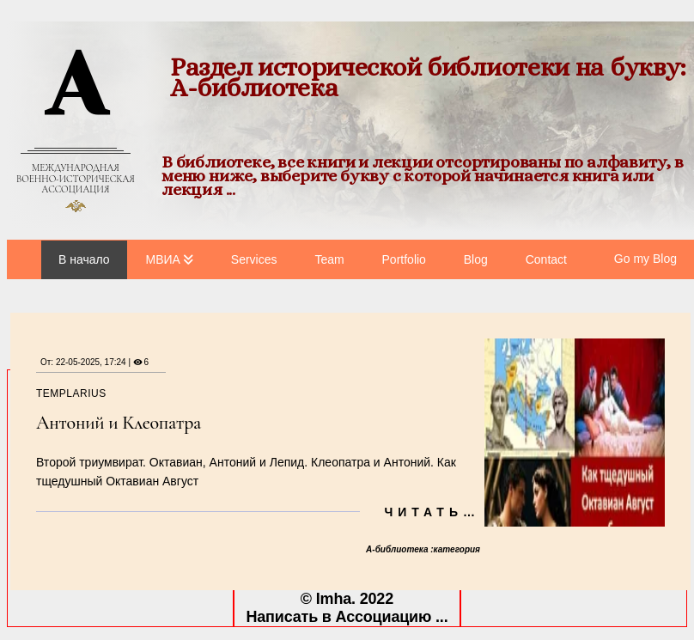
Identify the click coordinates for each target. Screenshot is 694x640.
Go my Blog (645, 258)
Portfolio (404, 259)
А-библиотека (398, 549)
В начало (84, 259)
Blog (476, 259)
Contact (546, 259)
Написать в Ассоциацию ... (346, 616)
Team (329, 259)
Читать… (432, 512)
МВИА (163, 259)
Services (254, 259)
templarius (71, 393)
